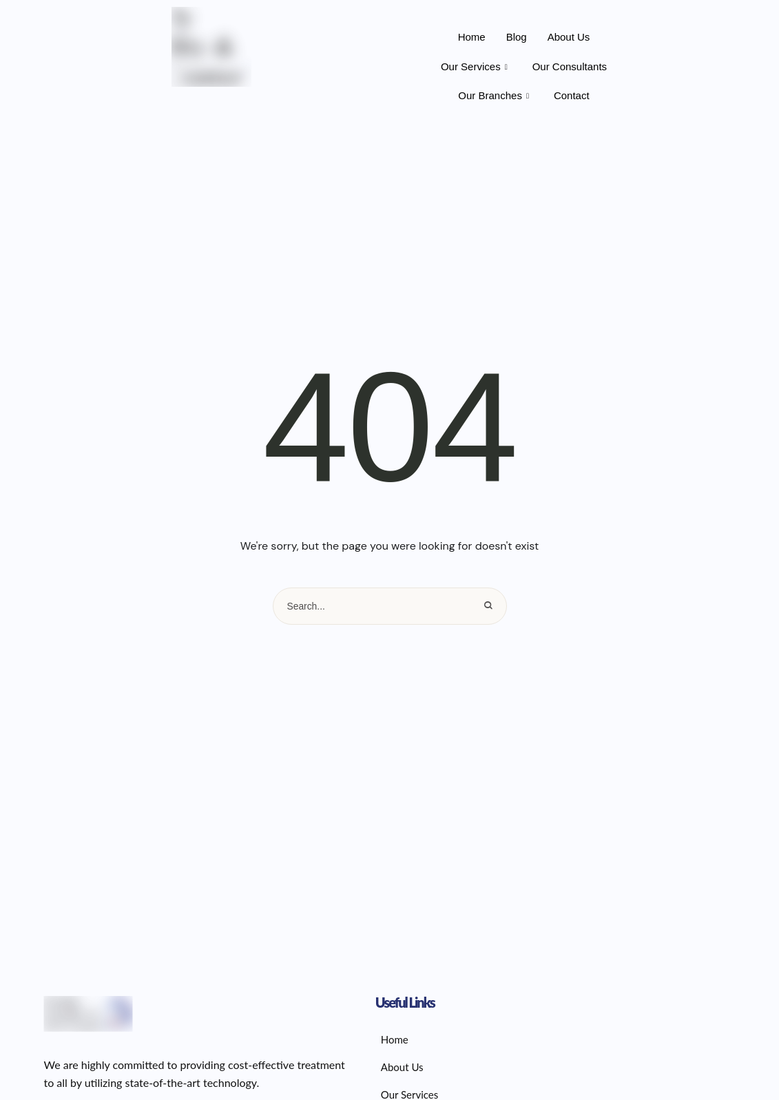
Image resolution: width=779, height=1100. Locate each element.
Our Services (474, 67)
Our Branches (493, 96)
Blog (516, 37)
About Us (569, 37)
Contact (572, 95)
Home (472, 37)
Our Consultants (569, 66)
